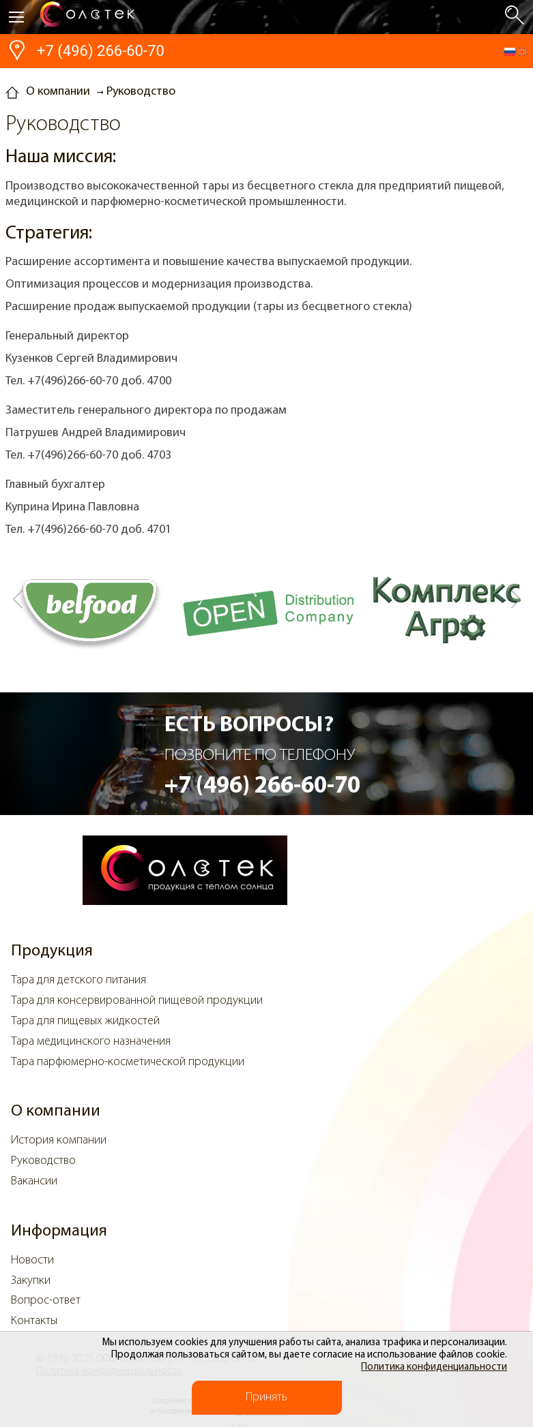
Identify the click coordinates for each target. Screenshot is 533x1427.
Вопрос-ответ (46, 1300)
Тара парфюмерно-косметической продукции (127, 1062)
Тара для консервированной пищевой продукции (137, 1000)
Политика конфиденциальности (434, 1367)
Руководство (43, 1160)
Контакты (34, 1321)
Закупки (31, 1280)
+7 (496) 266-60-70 (100, 50)
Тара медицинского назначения (91, 1041)
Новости (32, 1260)
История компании (58, 1140)
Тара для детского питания (78, 980)
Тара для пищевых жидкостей (85, 1021)
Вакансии (34, 1181)
